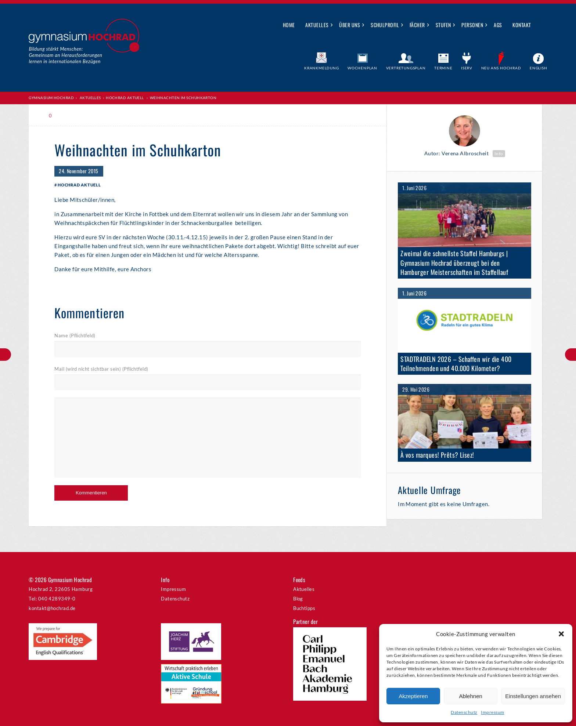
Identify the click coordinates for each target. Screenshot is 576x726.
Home (289, 25)
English (538, 68)
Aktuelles (316, 25)
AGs (498, 25)
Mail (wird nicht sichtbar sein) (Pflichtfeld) (101, 369)
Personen (472, 25)
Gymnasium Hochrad (51, 97)
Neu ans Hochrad (501, 68)
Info (498, 153)
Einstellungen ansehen (533, 696)
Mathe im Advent (5, 354)
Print (70, 116)
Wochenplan (362, 68)
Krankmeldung (321, 68)
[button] (561, 634)
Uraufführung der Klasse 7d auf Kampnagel (570, 354)
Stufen (443, 25)
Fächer (417, 25)
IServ (466, 68)
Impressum (492, 712)
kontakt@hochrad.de (52, 608)
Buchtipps (304, 608)
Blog (298, 599)
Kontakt (521, 25)
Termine (443, 68)
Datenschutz (464, 712)
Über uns (349, 25)
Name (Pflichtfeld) (74, 335)
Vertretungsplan (406, 68)
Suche (542, 25)
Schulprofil (385, 25)
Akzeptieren (413, 696)
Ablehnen (470, 696)
